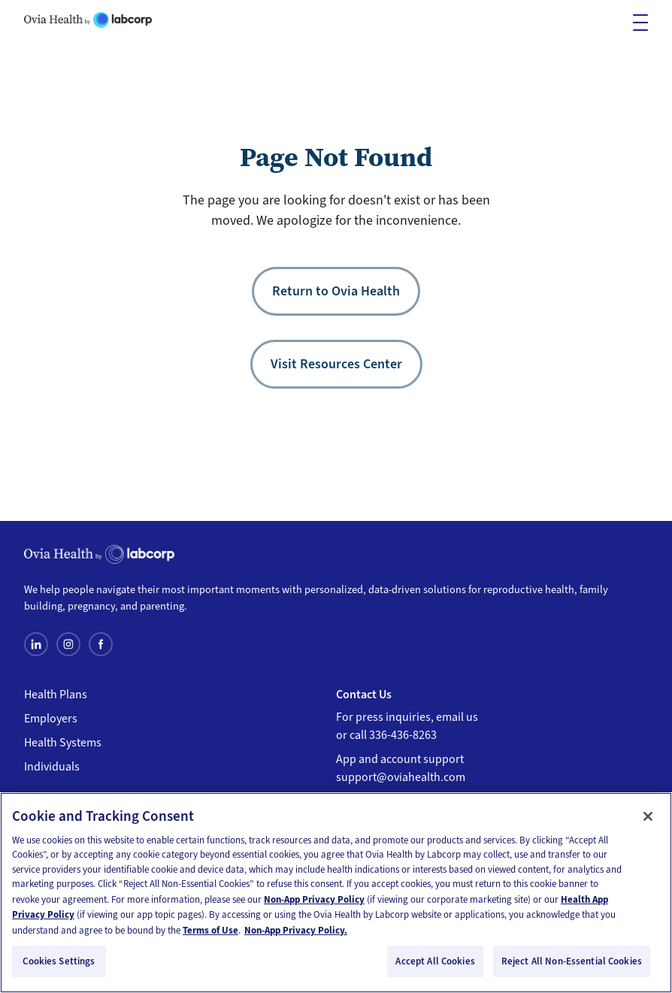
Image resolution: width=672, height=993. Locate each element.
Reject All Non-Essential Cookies (571, 961)
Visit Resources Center (336, 364)
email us (457, 717)
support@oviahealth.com (400, 777)
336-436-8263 (403, 735)
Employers (50, 718)
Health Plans (55, 694)
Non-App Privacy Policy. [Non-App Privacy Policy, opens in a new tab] (295, 930)
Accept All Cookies (434, 961)
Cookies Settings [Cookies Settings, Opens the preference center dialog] (59, 961)
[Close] (647, 816)
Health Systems (62, 742)
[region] (336, 892)
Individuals (52, 766)
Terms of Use (210, 930)
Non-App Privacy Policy (314, 899)
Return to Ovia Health (336, 291)
